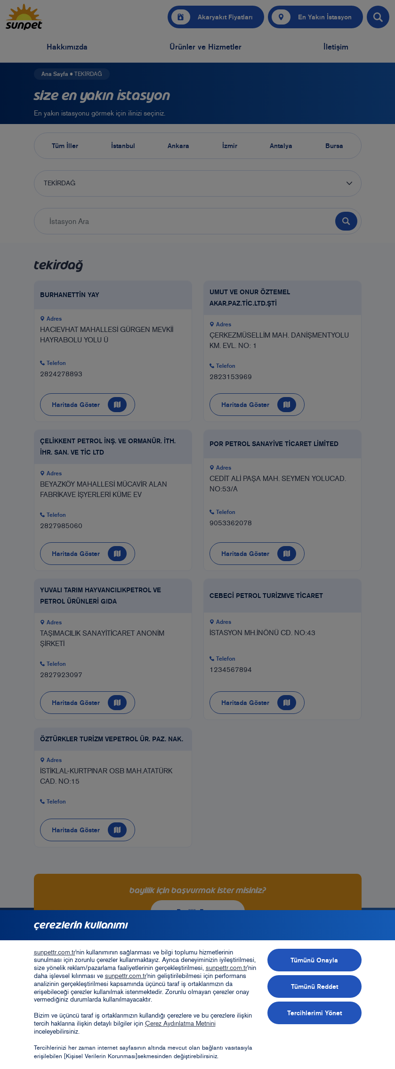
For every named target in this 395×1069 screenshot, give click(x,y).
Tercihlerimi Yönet (314, 1013)
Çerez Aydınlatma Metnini (180, 1023)
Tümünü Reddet (314, 986)
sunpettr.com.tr (54, 952)
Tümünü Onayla (314, 960)
